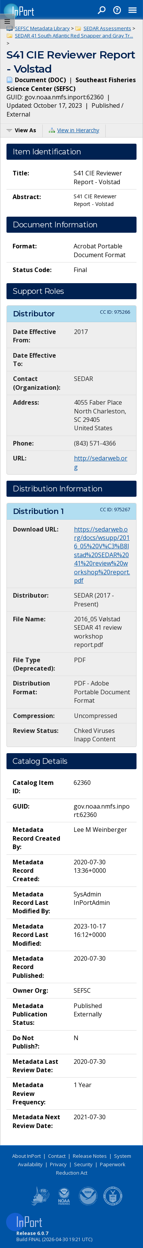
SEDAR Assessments (107, 28)
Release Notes (90, 1155)
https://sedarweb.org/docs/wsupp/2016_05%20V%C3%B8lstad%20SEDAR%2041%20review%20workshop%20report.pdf (102, 555)
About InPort (26, 1155)
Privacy (58, 1164)
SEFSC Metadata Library (42, 28)
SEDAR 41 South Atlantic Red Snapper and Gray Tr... (74, 35)
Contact (57, 1155)
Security (83, 1164)
